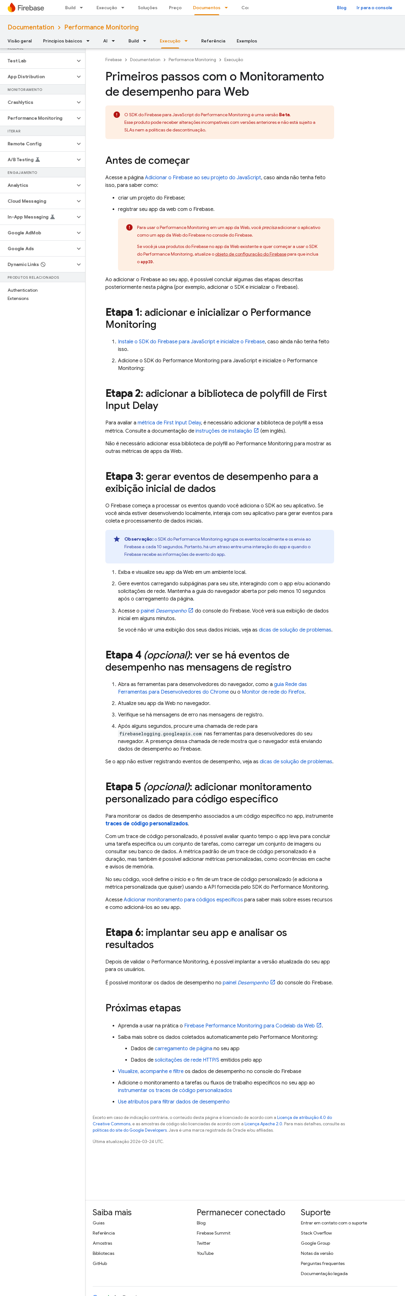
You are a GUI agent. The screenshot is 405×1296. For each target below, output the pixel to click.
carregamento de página (183, 1048)
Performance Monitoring (101, 27)
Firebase (113, 59)
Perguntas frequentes (323, 1263)
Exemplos (247, 41)
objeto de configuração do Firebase (250, 254)
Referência (213, 41)
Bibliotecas (103, 1253)
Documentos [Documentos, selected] (207, 7)
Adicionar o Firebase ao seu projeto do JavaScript (203, 178)
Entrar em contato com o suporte (334, 1223)
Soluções (148, 7)
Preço (175, 7)
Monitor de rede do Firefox (273, 692)
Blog (341, 7)
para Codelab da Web (249, 1026)
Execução (107, 7)
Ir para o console (374, 7)
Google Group (315, 1243)
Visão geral (20, 41)
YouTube (205, 1253)
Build (70, 7)
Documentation (31, 27)
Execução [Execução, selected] (170, 41)
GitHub (100, 1263)
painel (164, 611)
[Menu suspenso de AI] (115, 40)
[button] (37, 61)
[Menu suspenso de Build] (83, 7)
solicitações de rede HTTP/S (187, 1060)
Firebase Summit (213, 1233)
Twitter (203, 1243)
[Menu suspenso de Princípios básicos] (89, 40)
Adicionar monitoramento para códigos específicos (183, 900)
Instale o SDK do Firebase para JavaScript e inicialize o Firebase (191, 342)
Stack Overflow (316, 1233)
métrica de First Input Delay (169, 423)
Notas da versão (317, 1253)
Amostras (102, 1243)
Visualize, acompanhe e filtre (151, 1071)
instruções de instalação (224, 431)
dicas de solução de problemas (295, 630)
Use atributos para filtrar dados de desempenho (174, 1102)
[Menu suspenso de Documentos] (228, 7)
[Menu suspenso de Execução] (124, 7)
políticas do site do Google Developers (130, 1130)
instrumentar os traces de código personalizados (175, 1090)
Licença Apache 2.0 (263, 1124)
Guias (98, 1223)
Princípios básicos (62, 41)
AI (105, 41)
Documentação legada (324, 1273)
